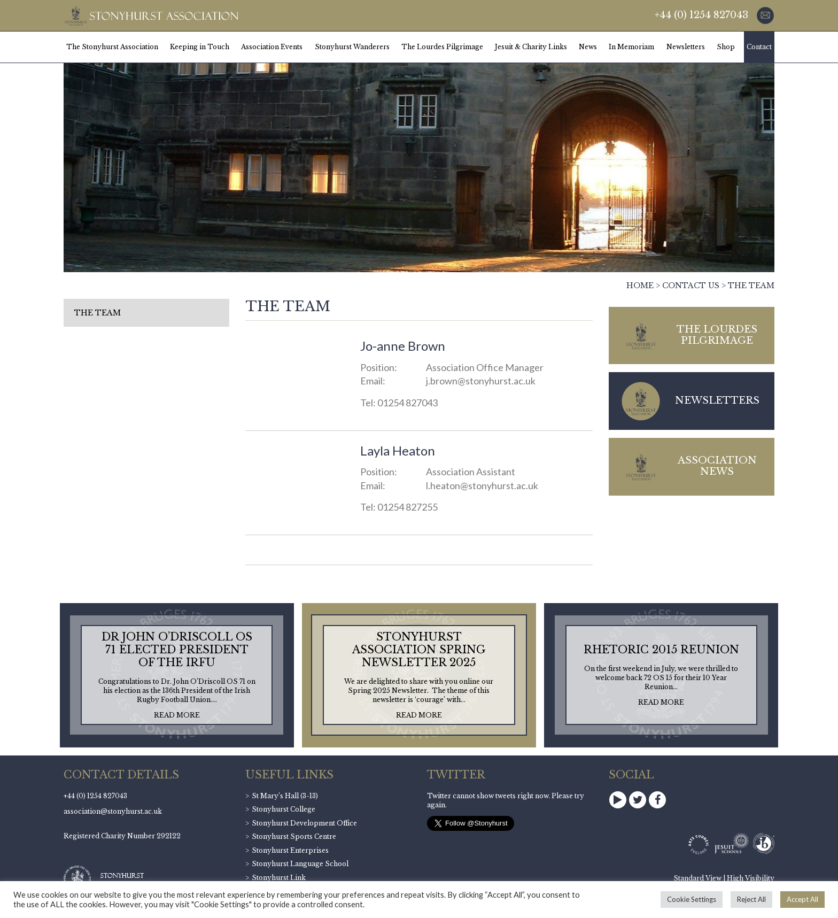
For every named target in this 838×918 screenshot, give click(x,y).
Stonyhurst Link (279, 878)
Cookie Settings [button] (691, 899)
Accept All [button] (802, 899)
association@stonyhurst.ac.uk (113, 811)
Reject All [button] (751, 899)
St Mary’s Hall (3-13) (285, 796)
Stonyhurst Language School (300, 864)
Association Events (271, 47)
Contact (759, 47)
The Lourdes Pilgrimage (442, 47)
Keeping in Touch (199, 47)
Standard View (697, 878)
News (588, 47)
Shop (726, 47)
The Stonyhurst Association (112, 47)
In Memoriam (631, 47)
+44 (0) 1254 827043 (701, 15)
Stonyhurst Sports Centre (294, 836)
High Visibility (750, 878)
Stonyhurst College (283, 809)
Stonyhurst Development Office (304, 823)
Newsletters (685, 47)
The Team (97, 313)
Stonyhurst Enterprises (290, 850)
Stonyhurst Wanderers (352, 47)
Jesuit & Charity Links (531, 47)
